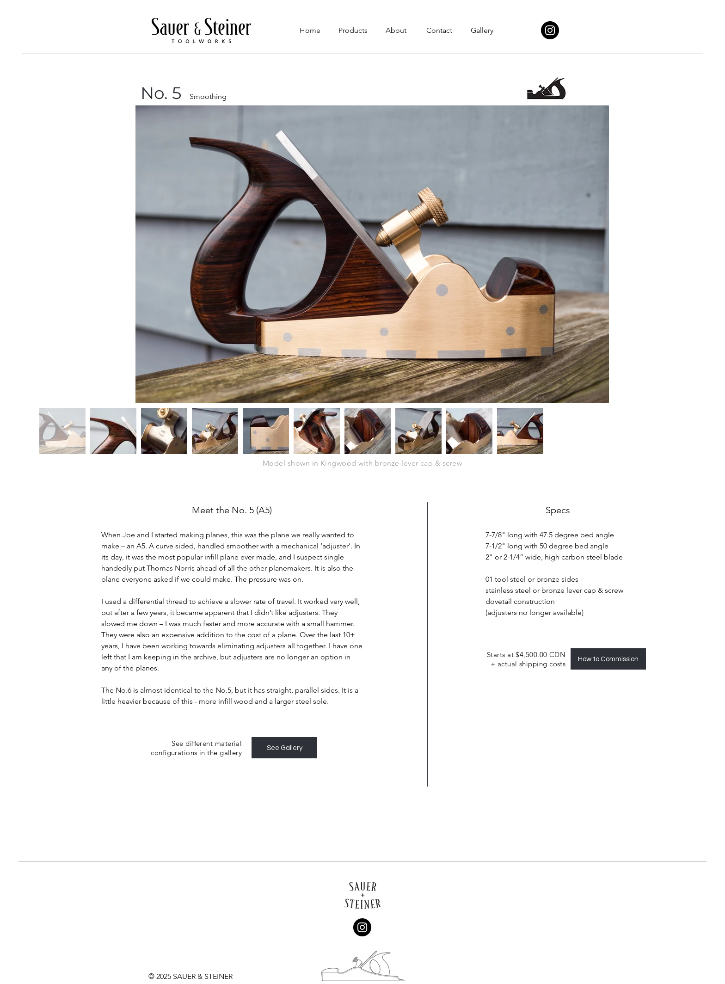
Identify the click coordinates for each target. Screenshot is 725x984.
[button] (353, 30)
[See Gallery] (284, 747)
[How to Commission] (608, 659)
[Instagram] (550, 30)
